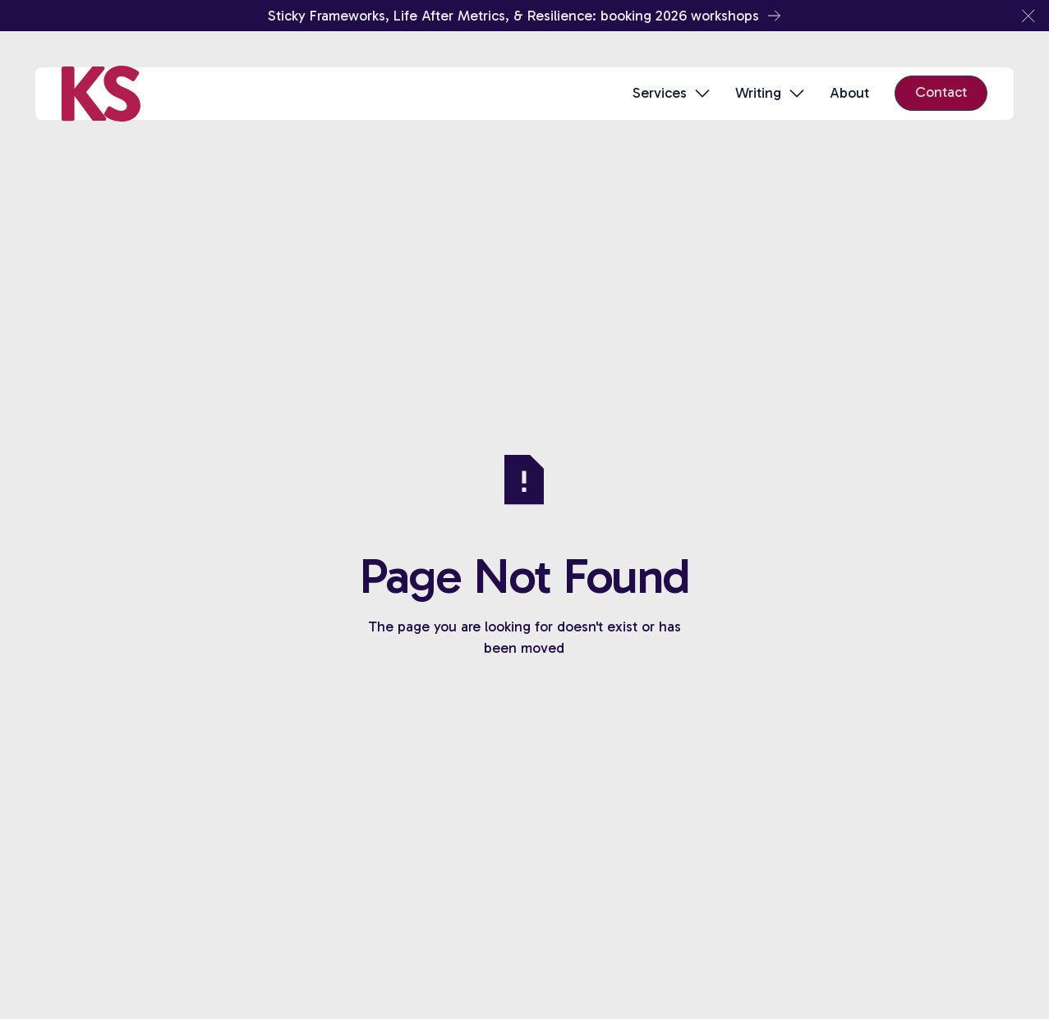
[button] (1028, 15)
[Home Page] (101, 93)
